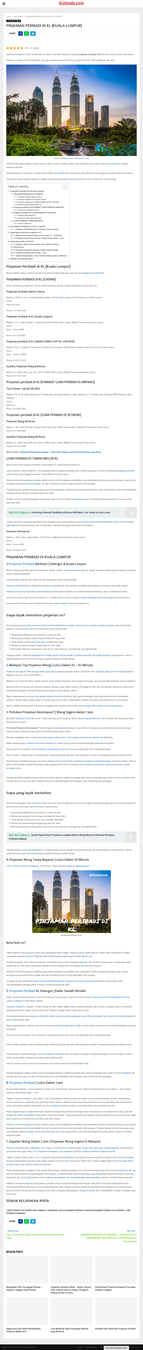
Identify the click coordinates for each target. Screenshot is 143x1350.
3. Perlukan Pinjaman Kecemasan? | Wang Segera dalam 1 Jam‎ (38, 238)
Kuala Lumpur (64, 297)
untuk (51, 681)
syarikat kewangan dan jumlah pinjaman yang (100, 597)
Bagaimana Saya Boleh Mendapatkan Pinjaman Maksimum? (23, 1330)
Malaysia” (69, 1157)
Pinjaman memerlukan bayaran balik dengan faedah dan (59, 956)
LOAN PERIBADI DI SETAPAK (18, 1210)
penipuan (29, 956)
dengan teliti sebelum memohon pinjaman (103, 706)
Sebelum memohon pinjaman (19, 1124)
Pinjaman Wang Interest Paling (110, 671)
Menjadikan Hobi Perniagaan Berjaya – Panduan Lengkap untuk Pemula (24, 1288)
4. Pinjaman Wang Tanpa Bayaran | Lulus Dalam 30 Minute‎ (36, 244)
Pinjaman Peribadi (22, 564)
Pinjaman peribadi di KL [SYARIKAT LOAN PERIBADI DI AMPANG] (39, 207)
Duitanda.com (71, 3)
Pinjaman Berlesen (92, 718)
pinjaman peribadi (69, 179)
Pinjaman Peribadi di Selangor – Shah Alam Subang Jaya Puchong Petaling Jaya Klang (61, 452)
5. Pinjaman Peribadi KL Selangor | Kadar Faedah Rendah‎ (36, 250)
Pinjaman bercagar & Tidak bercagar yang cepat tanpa (31, 671)
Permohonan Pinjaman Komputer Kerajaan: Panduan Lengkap (115, 1288)
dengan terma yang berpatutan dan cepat (46, 1131)
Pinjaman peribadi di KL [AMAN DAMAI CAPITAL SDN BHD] (38, 202)
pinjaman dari (126, 1170)
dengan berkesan (87, 1190)
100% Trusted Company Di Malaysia (22, 866)
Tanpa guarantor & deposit (75, 570)
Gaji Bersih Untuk (23, 718)
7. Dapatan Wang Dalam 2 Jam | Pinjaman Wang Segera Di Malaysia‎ (40, 256)
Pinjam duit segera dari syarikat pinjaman (100, 1148)
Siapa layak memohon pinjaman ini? (25, 232)
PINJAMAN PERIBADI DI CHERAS (78, 1210)
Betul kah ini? (19, 247)
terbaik (62, 173)
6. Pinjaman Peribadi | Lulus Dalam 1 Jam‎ (30, 253)
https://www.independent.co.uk (76, 158)
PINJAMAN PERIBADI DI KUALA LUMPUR (28, 226)
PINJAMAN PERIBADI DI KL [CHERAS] (28, 194)
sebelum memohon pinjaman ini (41, 743)
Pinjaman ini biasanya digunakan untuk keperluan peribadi (32, 591)
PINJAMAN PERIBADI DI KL (104, 1210)
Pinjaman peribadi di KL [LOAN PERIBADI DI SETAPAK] (35, 213)
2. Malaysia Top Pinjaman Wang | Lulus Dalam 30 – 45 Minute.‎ (38, 235)
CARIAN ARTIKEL (91, 1347)
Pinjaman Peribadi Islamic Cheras (30, 197)
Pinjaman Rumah (107, 1151)
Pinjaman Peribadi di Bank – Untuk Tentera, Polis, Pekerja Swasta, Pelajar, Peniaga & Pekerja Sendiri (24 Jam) (71, 1290)
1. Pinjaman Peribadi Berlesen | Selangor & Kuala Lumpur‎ (36, 229)
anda (23, 975)
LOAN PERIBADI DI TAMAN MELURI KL (28, 221)
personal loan (114, 163)
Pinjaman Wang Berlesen (27, 215)
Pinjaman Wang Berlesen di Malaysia (23, 1148)
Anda (23, 1092)
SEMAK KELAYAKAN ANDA (21, 259)
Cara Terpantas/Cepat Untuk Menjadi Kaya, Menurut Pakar (35, 1236)
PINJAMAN (16, 21)
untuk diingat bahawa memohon (48, 696)
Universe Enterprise (25, 223)
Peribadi (26, 1098)
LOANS (9, 21)
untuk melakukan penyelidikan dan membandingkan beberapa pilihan (70, 1177)
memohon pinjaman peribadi (50, 1054)
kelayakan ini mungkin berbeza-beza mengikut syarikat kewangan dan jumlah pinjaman (71, 655)
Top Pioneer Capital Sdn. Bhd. (28, 210)
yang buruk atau (38, 642)
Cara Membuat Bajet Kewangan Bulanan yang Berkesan (69, 1330)
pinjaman (61, 489)
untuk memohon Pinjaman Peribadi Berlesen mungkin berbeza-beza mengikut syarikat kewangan (70, 625)
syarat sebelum (61, 603)
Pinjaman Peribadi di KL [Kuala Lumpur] (27, 191)
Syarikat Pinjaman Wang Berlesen (30, 205)
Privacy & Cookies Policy (116, 1348)
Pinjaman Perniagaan (48, 1151)
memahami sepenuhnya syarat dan (52, 749)
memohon (36, 803)
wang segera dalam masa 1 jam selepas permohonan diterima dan (72, 737)
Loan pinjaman (65, 1151)
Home (80, 1347)
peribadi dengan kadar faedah (67, 1025)
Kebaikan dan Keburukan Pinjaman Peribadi (115, 1329)
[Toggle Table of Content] (64, 187)
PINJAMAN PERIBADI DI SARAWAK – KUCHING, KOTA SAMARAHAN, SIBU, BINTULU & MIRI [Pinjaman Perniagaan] (109, 1238)
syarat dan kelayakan (31, 850)
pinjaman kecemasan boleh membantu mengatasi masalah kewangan (79, 761)
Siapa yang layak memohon (22, 241)
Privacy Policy (133, 1347)
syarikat (62, 728)
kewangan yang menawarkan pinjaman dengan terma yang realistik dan (62, 981)
